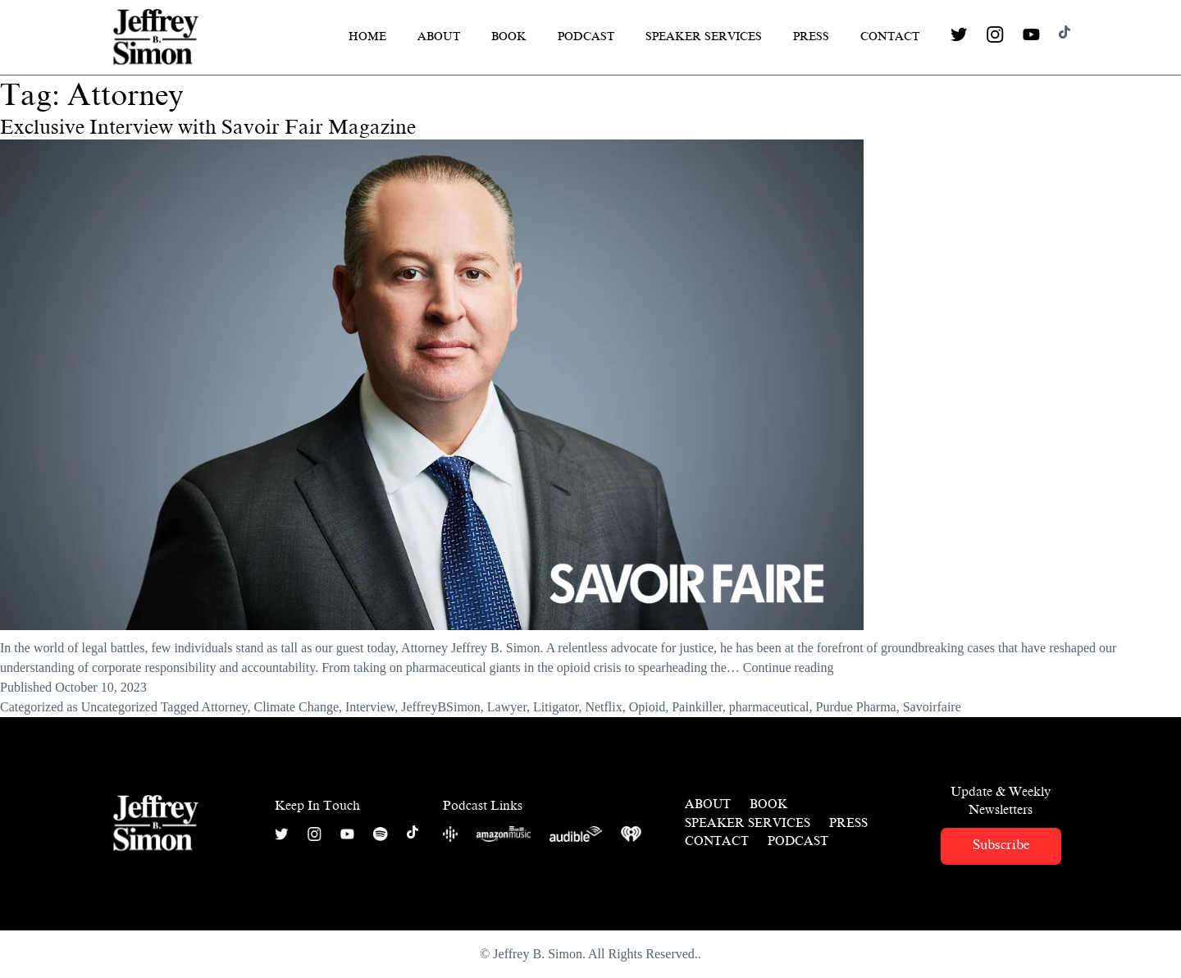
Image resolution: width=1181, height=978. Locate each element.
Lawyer (507, 707)
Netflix (603, 707)
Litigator (555, 707)
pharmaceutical (769, 707)
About (438, 36)
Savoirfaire (932, 707)
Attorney (225, 707)
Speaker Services (703, 36)
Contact (889, 36)
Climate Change (296, 707)
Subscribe (1001, 844)
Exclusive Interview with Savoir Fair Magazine (208, 127)
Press (811, 36)
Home (367, 36)
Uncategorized (119, 707)
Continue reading (788, 667)
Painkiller (697, 707)
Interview (369, 707)
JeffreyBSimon (441, 707)
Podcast (586, 36)
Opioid (647, 707)
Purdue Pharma (855, 707)
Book (509, 36)
